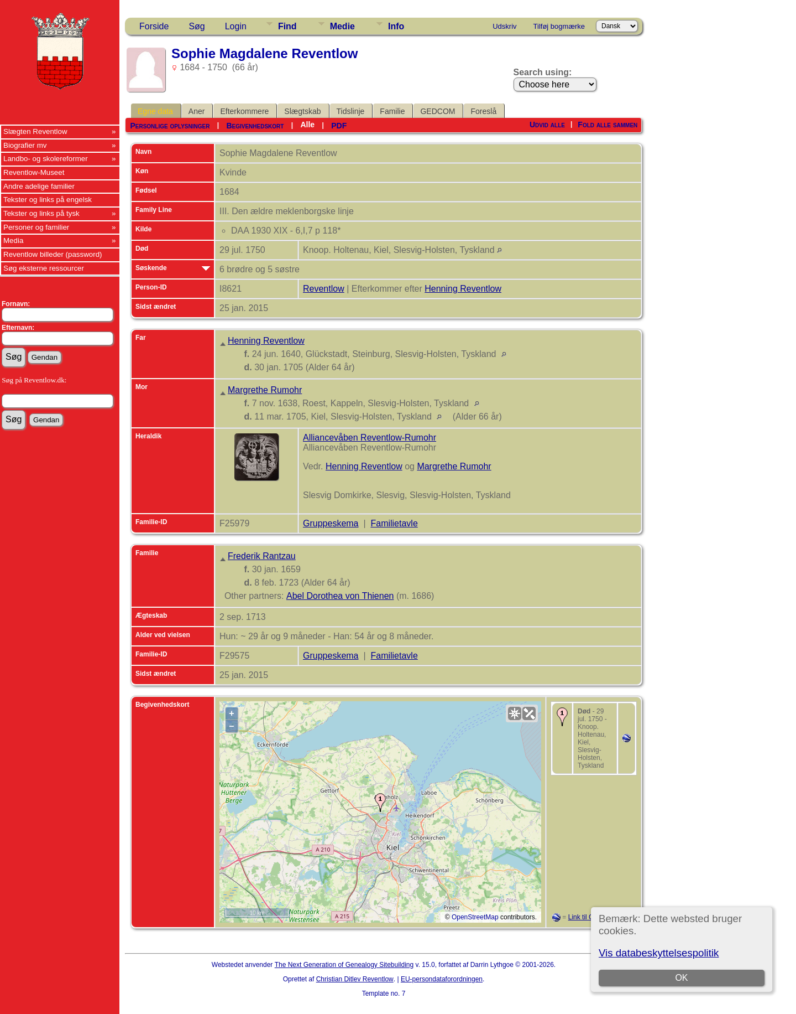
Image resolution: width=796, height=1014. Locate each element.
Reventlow (323, 288)
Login (236, 26)
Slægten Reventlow (35, 131)
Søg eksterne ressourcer (43, 268)
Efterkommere (244, 111)
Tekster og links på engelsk (47, 199)
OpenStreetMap (475, 917)
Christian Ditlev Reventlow (355, 979)
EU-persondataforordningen (442, 979)
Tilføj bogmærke (559, 26)
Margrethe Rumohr (265, 390)
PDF (339, 125)
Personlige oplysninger (170, 125)
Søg (196, 26)
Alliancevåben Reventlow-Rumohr (369, 437)
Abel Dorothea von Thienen (340, 596)
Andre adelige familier (39, 186)
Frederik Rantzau (262, 556)
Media (13, 240)
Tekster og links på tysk (41, 213)
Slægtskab (302, 111)
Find (287, 26)
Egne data (155, 111)
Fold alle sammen (607, 124)
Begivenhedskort (255, 125)
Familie (392, 111)
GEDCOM (437, 111)
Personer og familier (36, 227)
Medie (342, 26)
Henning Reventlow (463, 288)
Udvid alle (547, 124)
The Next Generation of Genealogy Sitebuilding (344, 965)
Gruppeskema (331, 523)
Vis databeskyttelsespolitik (659, 953)
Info (396, 26)
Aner (196, 111)
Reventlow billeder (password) (52, 254)
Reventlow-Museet (33, 172)
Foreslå (483, 111)
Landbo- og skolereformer (45, 158)
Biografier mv (25, 145)
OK (681, 977)
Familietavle (393, 523)
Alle (307, 124)
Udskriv (504, 26)
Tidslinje (351, 111)
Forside (154, 26)
